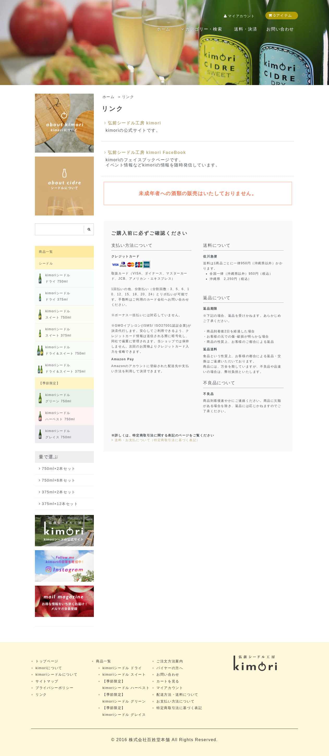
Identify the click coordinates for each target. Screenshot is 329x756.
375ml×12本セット (60, 504)
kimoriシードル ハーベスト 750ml (55, 416)
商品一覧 (46, 252)
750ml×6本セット (59, 480)
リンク (41, 695)
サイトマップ (46, 681)
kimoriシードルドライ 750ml (52, 278)
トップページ (46, 661)
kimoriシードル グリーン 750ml (53, 398)
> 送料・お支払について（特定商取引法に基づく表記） (155, 440)
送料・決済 (245, 29)
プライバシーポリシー (54, 688)
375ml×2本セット (59, 492)
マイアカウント (241, 16)
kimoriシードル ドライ (122, 668)
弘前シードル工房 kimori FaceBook (145, 152)
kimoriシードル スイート (124, 674)
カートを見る (167, 681)
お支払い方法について (175, 701)
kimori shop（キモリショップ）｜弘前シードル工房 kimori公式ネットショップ (57, 28)
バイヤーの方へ (169, 668)
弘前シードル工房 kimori (132, 123)
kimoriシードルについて (56, 674)
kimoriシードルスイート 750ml (53, 314)
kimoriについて (48, 668)
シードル (46, 263)
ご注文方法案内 (169, 661)
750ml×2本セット (59, 468)
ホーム (163, 29)
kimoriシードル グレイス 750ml (53, 434)
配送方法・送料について (177, 695)
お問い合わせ (280, 29)
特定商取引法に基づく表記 (179, 708)
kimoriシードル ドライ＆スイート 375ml (60, 368)
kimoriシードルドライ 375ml (52, 296)
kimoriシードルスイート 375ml (53, 332)
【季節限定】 (49, 383)
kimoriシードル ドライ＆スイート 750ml (60, 350)
